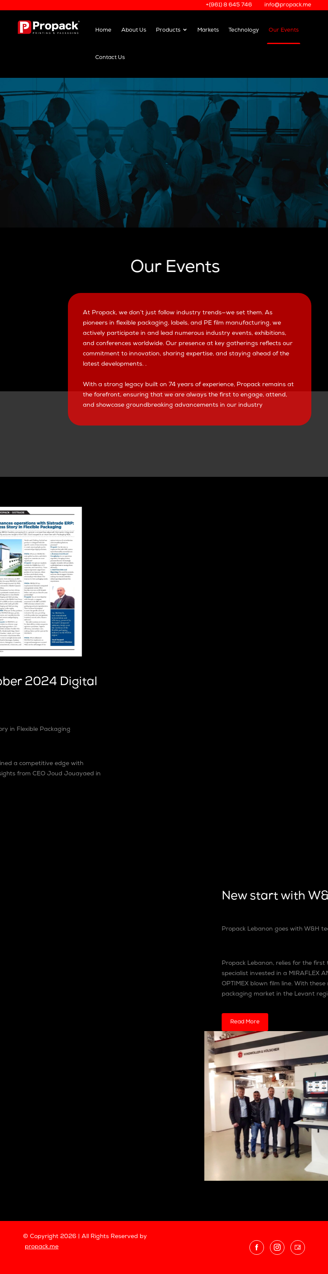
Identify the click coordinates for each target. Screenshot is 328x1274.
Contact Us (110, 57)
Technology (243, 30)
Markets (208, 30)
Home (103, 30)
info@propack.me (287, 5)
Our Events (284, 30)
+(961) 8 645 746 (229, 5)
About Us (133, 30)
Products (171, 30)
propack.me (42, 1247)
